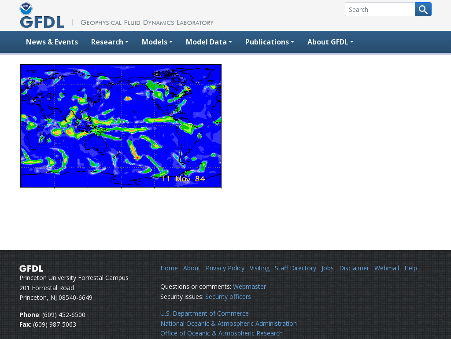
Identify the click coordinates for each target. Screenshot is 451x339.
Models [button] (154, 42)
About (191, 268)
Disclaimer (354, 268)
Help (410, 268)
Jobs (328, 268)
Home (169, 268)
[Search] (380, 9)
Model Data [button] (206, 42)
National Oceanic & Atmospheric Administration (228, 323)
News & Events (52, 42)
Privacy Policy (225, 268)
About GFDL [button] (327, 42)
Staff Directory (295, 268)
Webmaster (249, 286)
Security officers (228, 296)
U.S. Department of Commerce (204, 313)
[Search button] (423, 9)
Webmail (386, 268)
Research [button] (107, 42)
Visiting (260, 268)
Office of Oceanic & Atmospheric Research (221, 333)
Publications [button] (267, 42)
